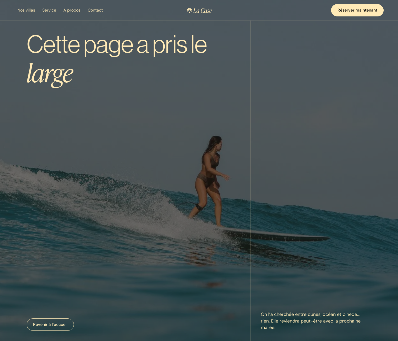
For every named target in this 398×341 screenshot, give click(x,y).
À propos (72, 10)
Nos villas (26, 10)
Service (49, 10)
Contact (95, 10)
